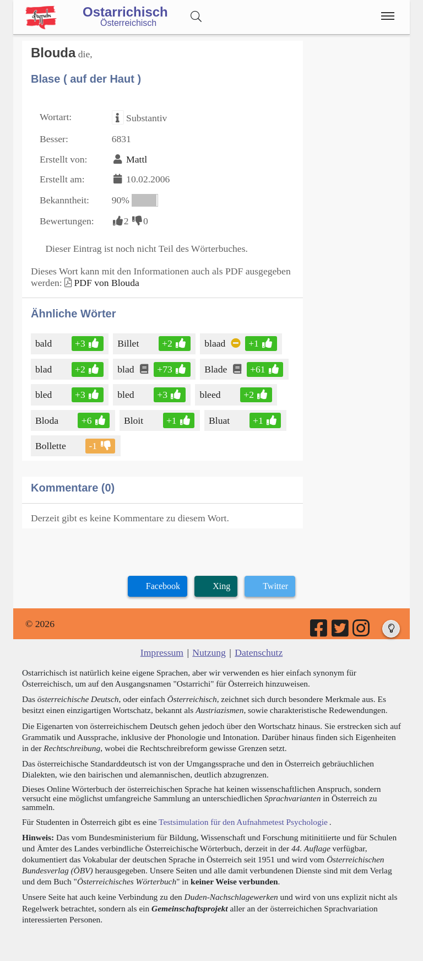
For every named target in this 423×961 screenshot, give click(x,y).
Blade (216, 369)
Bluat (220, 420)
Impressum (161, 652)
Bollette (51, 445)
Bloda (47, 420)
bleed (210, 394)
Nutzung (209, 652)
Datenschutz (259, 652)
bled (44, 394)
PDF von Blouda (106, 282)
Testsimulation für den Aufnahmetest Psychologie (243, 822)
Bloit (134, 420)
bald (44, 343)
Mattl (136, 159)
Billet (128, 343)
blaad (215, 343)
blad (44, 369)
